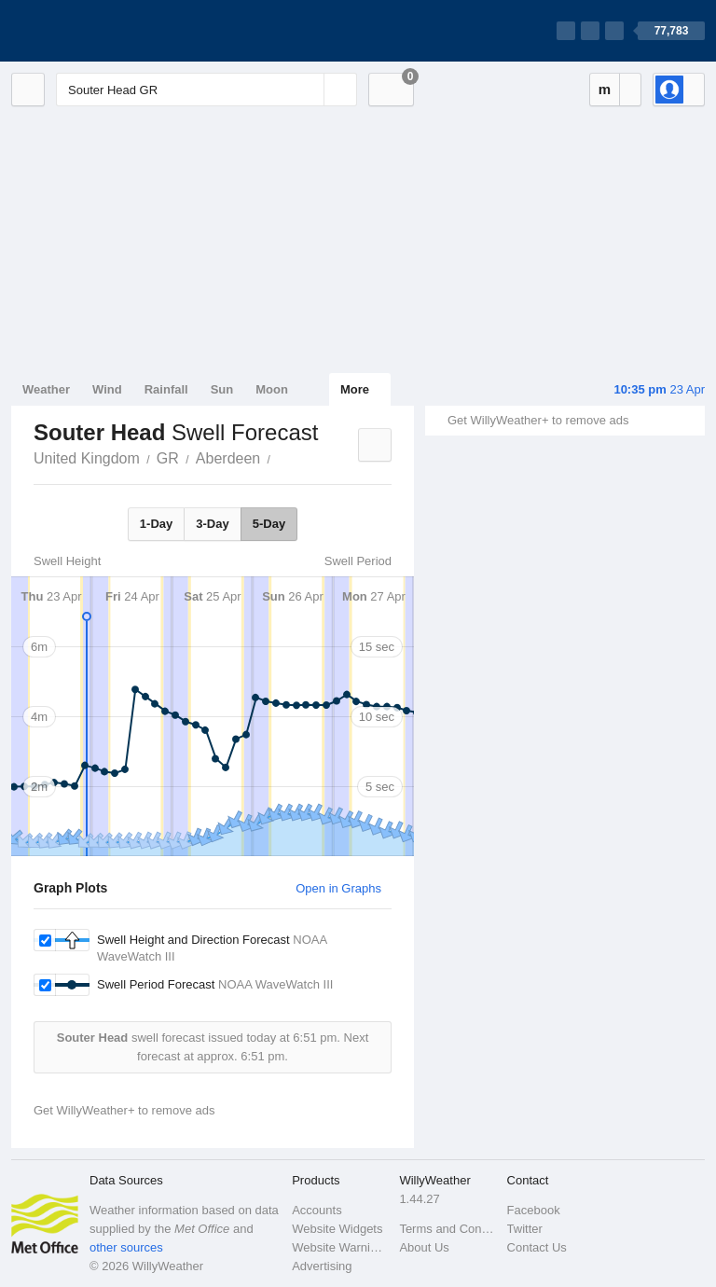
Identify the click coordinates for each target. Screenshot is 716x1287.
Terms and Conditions (447, 1229)
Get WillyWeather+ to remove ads (538, 420)
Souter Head (280, 457)
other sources (126, 1247)
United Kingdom (87, 458)
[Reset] (307, 89)
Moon (271, 389)
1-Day (156, 524)
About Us (423, 1247)
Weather (46, 389)
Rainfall (166, 389)
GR (168, 458)
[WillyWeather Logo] (98, 30)
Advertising (321, 1266)
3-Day (212, 524)
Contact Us (537, 1247)
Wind (107, 389)
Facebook (533, 1210)
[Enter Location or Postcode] (206, 89)
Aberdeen (228, 458)
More (354, 389)
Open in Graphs (338, 888)
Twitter (525, 1229)
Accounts (316, 1210)
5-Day (269, 524)
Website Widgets (337, 1229)
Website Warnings (340, 1247)
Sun (222, 389)
